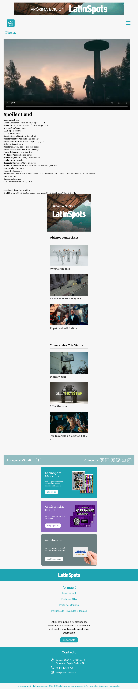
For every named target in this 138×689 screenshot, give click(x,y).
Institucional (69, 593)
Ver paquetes (53, 525)
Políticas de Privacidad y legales (69, 610)
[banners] (69, 9)
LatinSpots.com (40, 686)
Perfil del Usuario (69, 604)
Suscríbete (69, 639)
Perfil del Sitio (69, 599)
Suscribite (51, 492)
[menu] (128, 23)
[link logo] (11, 23)
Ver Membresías (54, 559)
